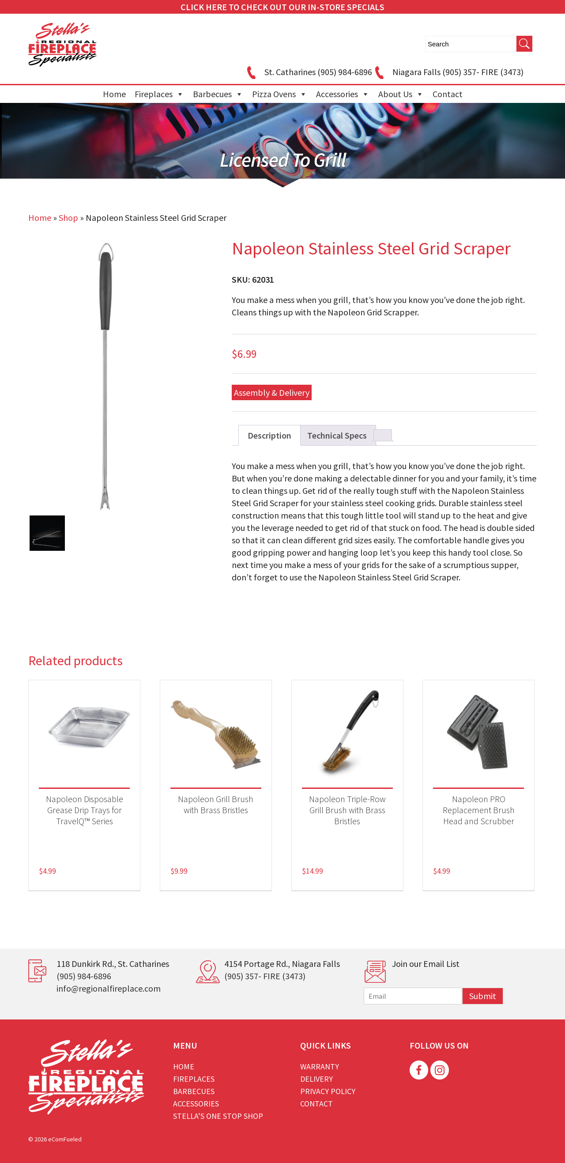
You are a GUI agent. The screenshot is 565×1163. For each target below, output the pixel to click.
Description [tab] (269, 435)
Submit (482, 995)
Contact (448, 93)
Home (114, 93)
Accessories (342, 94)
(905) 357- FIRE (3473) (264, 975)
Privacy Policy (327, 1091)
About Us (401, 94)
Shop (68, 217)
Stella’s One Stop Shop (218, 1116)
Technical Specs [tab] (337, 435)
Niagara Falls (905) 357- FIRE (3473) (448, 71)
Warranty (319, 1066)
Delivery (316, 1079)
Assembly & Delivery (271, 392)
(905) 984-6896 (83, 975)
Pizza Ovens (279, 94)
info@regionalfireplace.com (108, 988)
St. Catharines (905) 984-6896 (308, 71)
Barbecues (218, 94)
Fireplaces (159, 94)
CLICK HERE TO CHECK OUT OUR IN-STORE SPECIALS (282, 6)
